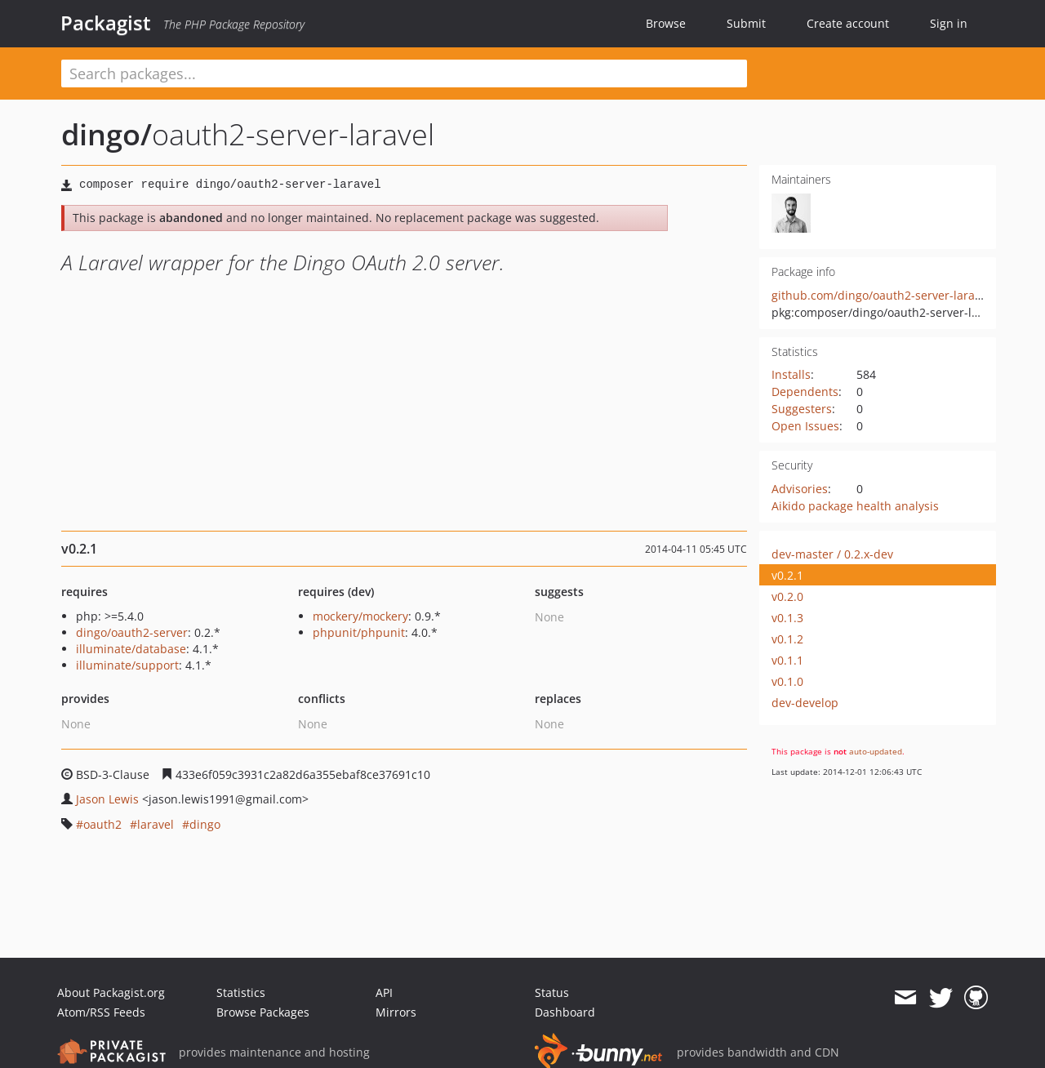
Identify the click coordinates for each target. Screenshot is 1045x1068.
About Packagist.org (111, 992)
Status (552, 992)
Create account (848, 23)
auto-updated (875, 751)
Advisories (800, 488)
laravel (155, 824)
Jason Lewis (107, 799)
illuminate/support (127, 665)
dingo (204, 824)
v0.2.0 (787, 596)
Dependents (805, 391)
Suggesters (802, 408)
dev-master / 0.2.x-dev (832, 554)
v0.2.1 (787, 575)
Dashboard (565, 1012)
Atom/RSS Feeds (101, 1012)
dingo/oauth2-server (132, 632)
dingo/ (106, 134)
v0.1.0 (787, 681)
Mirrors (396, 1012)
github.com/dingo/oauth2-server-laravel (881, 295)
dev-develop (805, 702)
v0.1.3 (787, 617)
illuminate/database (131, 648)
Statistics (240, 992)
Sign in (948, 23)
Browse (666, 23)
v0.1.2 (787, 639)
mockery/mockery (360, 616)
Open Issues (805, 426)
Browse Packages (262, 1012)
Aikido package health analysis (855, 506)
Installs (791, 374)
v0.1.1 (787, 660)
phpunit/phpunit (359, 632)
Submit (746, 23)
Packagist (105, 23)
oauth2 (102, 824)
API (384, 992)
